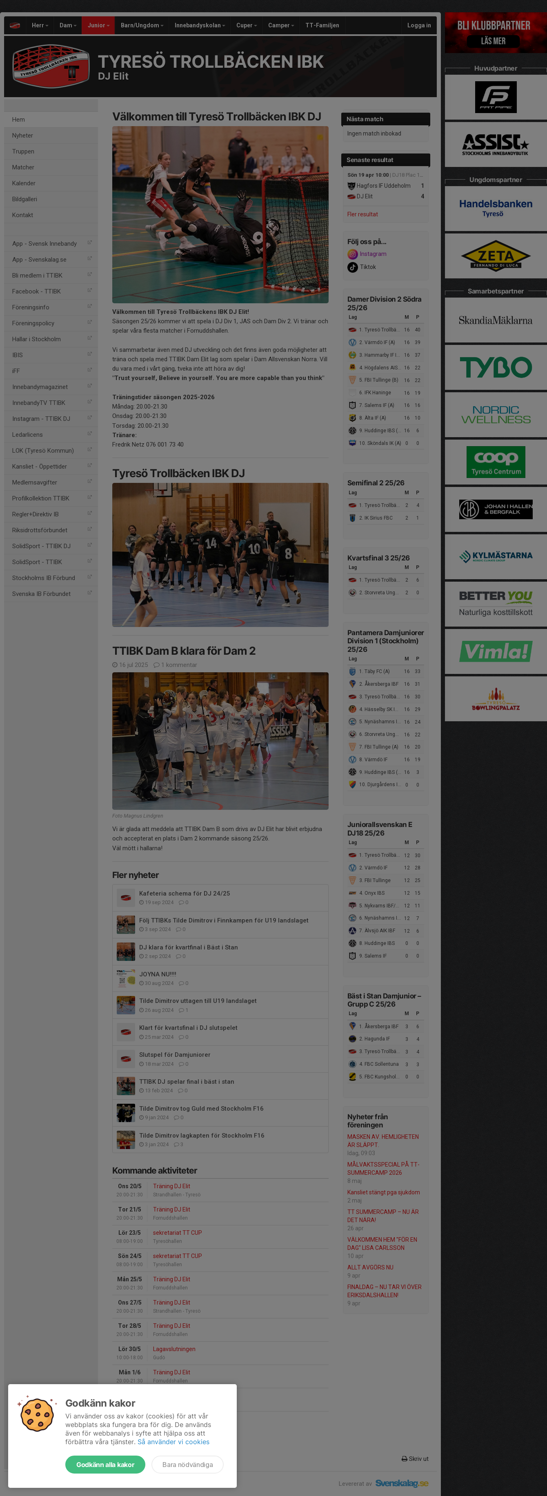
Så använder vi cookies (173, 1442)
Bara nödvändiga (187, 1464)
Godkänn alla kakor (105, 1464)
